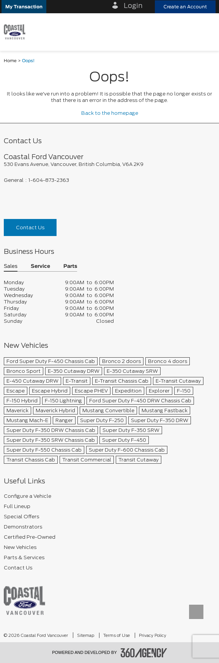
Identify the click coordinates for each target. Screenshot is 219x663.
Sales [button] (10, 266)
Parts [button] (70, 266)
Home (10, 61)
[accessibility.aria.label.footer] (144, 652)
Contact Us (30, 227)
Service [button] (40, 266)
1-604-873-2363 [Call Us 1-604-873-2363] (48, 180)
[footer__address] (109, 164)
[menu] (205, 31)
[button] (24, 6)
